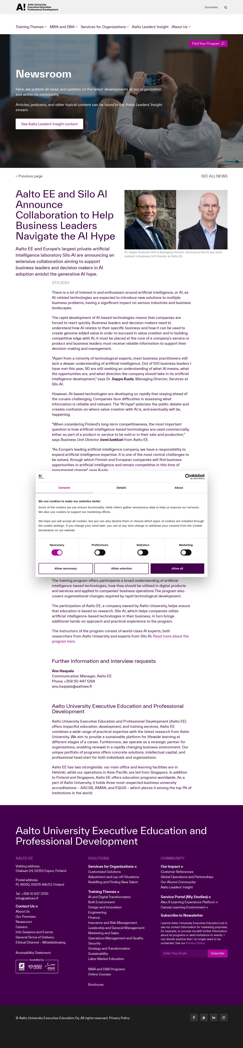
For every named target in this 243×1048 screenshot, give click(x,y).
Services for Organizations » (112, 866)
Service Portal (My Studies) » (186, 897)
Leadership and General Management (116, 928)
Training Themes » (103, 892)
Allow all (177, 568)
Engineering (97, 912)
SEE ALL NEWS (214, 176)
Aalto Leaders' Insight (150, 27)
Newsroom (24, 921)
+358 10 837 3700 (34, 893)
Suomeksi (211, 7)
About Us (22, 911)
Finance (94, 917)
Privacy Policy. (195, 943)
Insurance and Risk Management (112, 922)
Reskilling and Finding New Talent (113, 882)
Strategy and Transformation (109, 948)
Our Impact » (172, 866)
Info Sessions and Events (34, 932)
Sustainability (98, 953)
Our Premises (26, 916)
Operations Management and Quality (115, 938)
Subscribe (217, 953)
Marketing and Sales (103, 933)
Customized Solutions (104, 871)
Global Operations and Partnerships (187, 877)
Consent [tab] (64, 487)
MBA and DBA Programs (106, 969)
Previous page (29, 176)
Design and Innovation (105, 907)
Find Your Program (208, 43)
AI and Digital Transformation (109, 897)
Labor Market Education (106, 959)
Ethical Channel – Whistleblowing (40, 942)
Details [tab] (121, 487)
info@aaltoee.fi (27, 898)
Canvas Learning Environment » (184, 907)
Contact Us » (27, 906)
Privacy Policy (119, 1018)
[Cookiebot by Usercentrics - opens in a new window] (188, 477)
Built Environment (101, 902)
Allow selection (121, 568)
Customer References (177, 871)
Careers (21, 927)
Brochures (95, 984)
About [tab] (179, 487)
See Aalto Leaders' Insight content (50, 124)
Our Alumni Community (178, 882)
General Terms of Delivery (35, 937)
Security (94, 943)
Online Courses (99, 974)
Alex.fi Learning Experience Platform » (189, 902)
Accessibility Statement (33, 952)
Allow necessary (65, 568)
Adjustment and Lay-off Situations (113, 877)
